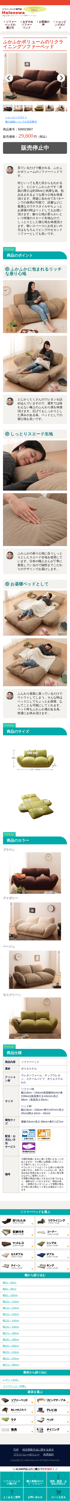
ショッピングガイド (60, 24)
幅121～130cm (11, 1314)
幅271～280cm (11, 1364)
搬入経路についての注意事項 (21, 121)
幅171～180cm (11, 1333)
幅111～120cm (11, 1307)
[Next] (61, 78)
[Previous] (9, 78)
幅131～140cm (11, 1320)
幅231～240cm (11, 1358)
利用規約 (48, 1454)
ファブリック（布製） (15, 1386)
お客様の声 (43, 23)
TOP (16, 1449)
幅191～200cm (11, 1345)
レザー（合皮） (11, 1379)
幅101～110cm (11, 1301)
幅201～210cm (11, 1352)
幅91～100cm (10, 1295)
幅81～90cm (9, 1289)
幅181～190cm (11, 1339)
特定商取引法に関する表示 (38, 1449)
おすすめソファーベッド (27, 24)
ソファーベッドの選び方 (10, 24)
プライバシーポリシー (26, 1454)
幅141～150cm (11, 1326)
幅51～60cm (9, 1282)
